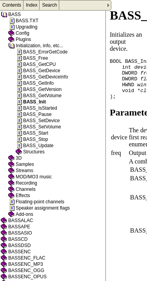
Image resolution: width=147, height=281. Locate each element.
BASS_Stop (35, 139)
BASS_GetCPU (39, 64)
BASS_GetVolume (42, 95)
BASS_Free (35, 58)
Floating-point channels (40, 202)
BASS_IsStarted (40, 108)
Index (31, 5)
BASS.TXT (27, 20)
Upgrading (26, 27)
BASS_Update (38, 145)
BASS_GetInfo (38, 83)
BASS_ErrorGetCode (45, 52)
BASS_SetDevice (41, 120)
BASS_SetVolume (42, 127)
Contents (11, 5)
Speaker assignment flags (43, 208)
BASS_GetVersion (42, 89)
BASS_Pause (37, 114)
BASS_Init (34, 102)
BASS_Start (35, 133)
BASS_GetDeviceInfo (45, 77)
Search (49, 5)
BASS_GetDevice (41, 70)
